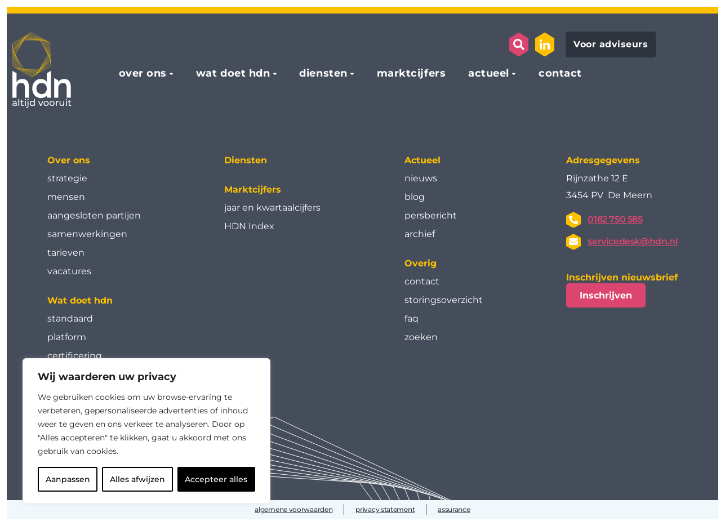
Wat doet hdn (80, 300)
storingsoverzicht (443, 300)
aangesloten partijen (94, 215)
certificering (74, 355)
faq (411, 318)
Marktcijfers (252, 189)
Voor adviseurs (610, 44)
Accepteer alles (216, 479)
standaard (70, 318)
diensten (323, 73)
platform (66, 337)
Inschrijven (606, 295)
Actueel (422, 160)
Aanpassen (68, 479)
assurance (454, 509)
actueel (488, 73)
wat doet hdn (233, 73)
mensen (66, 196)
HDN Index (249, 226)
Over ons (68, 160)
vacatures (69, 271)
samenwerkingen (87, 234)
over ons (143, 73)
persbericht (430, 215)
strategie (67, 178)
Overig (420, 263)
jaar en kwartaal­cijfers (272, 207)
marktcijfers (411, 73)
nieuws (420, 178)
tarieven (65, 252)
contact (560, 73)
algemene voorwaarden (293, 509)
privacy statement (385, 509)
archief (419, 234)
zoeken (421, 337)
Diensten (245, 160)
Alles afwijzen (137, 479)
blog (414, 196)
